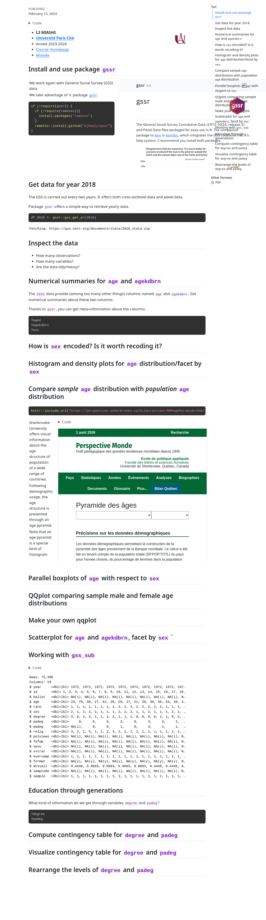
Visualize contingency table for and (236, 156)
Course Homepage (52, 49)
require (47, 106)
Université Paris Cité (55, 38)
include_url (55, 411)
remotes (67, 111)
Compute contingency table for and (236, 145)
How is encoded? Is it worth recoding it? (234, 47)
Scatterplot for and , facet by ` (232, 118)
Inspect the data (227, 28)
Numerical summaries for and (234, 36)
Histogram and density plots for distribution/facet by (237, 59)
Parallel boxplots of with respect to (236, 88)
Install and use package (233, 14)
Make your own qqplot (232, 110)
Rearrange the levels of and (232, 166)
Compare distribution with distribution (236, 74)
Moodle (42, 55)
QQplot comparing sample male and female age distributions (235, 101)
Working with (232, 127)
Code (37, 23)
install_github (66, 126)
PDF (216, 182)
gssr (61, 106)
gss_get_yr (74, 217)
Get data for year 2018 (232, 23)
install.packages (54, 116)
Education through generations (229, 136)
